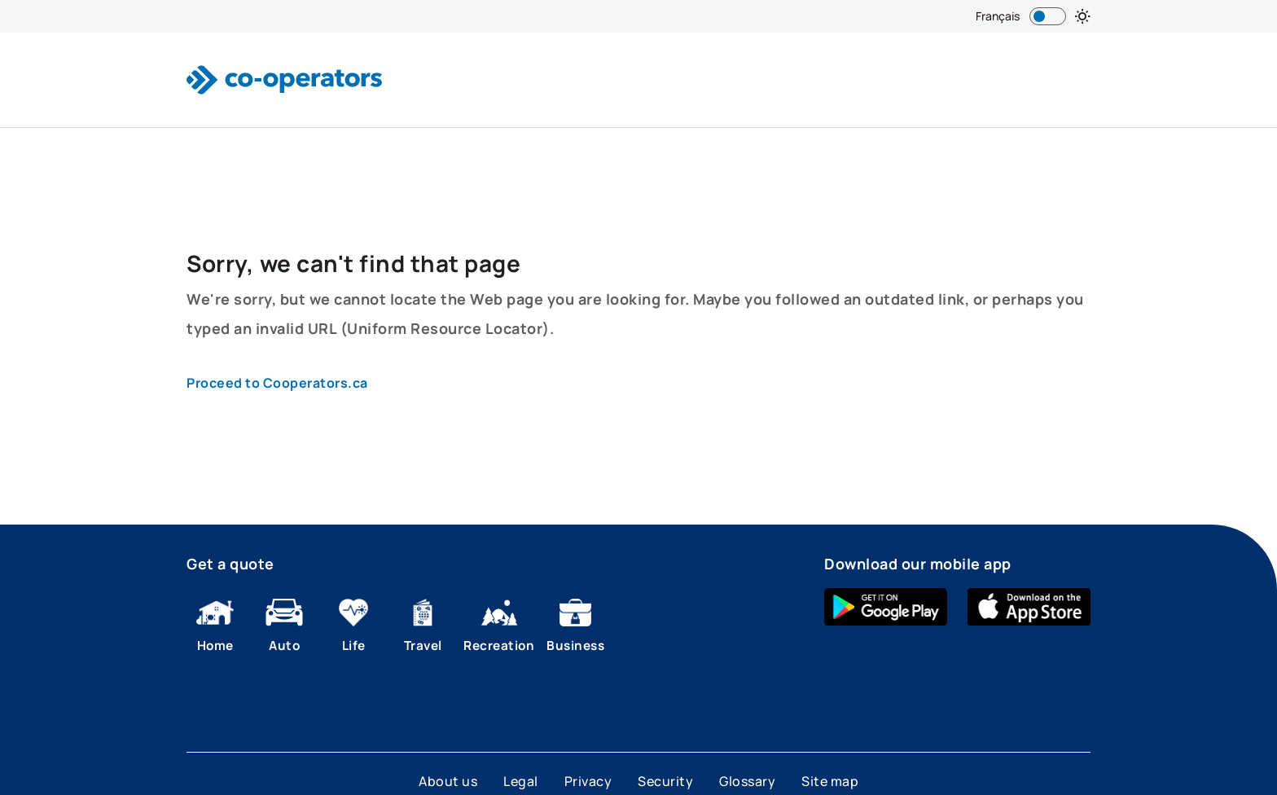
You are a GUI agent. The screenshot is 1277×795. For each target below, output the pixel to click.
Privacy (588, 781)
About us (448, 781)
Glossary (747, 781)
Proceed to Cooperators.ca (277, 383)
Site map (829, 781)
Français (998, 16)
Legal (520, 781)
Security (665, 781)
